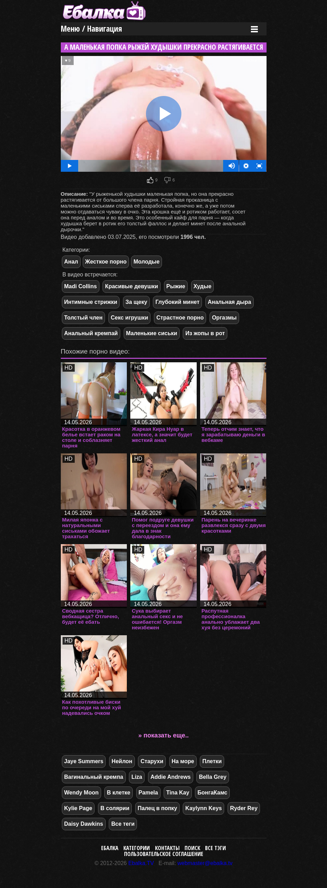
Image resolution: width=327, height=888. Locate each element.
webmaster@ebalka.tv (205, 863)
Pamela (148, 793)
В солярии (114, 808)
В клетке (118, 793)
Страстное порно (180, 318)
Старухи (151, 761)
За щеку (136, 302)
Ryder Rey (243, 808)
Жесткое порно (105, 262)
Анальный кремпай (91, 333)
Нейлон (122, 761)
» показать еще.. (163, 735)
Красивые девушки (131, 286)
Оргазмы (224, 318)
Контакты (167, 848)
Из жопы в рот (205, 333)
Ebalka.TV (141, 863)
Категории (136, 848)
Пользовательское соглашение (163, 854)
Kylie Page (78, 808)
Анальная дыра (229, 302)
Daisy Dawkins (83, 824)
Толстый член (83, 318)
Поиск (192, 848)
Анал (71, 262)
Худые (203, 286)
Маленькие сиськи (151, 333)
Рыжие (175, 286)
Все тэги (215, 848)
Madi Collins (80, 286)
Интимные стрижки (90, 302)
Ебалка (109, 848)
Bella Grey (212, 777)
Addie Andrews (170, 777)
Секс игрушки (129, 318)
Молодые (146, 262)
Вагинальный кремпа (93, 777)
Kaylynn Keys (203, 808)
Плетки (212, 761)
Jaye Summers (84, 761)
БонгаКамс (212, 793)
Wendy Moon (81, 793)
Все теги (122, 824)
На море (183, 761)
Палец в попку (157, 808)
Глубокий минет (177, 302)
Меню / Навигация (91, 28)
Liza (136, 777)
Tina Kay (177, 793)
